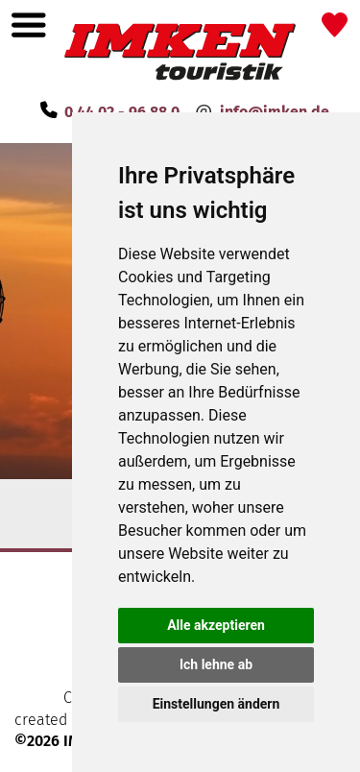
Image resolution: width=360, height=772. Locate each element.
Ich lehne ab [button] (216, 664)
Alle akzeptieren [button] (216, 625)
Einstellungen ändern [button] (216, 704)
